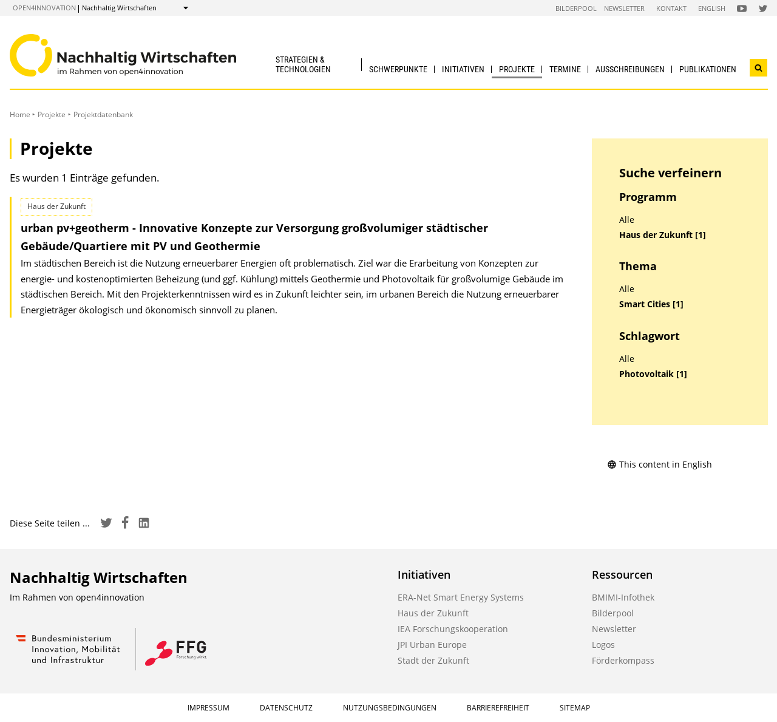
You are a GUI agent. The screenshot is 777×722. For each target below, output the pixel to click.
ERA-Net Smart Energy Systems (461, 597)
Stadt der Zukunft (433, 660)
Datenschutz (286, 708)
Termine (565, 69)
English (711, 8)
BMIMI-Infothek (623, 597)
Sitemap (575, 708)
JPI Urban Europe (432, 644)
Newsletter (624, 8)
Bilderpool (576, 8)
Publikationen (707, 69)
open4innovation (44, 7)
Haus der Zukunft (433, 613)
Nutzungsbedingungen (389, 708)
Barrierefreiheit (498, 708)
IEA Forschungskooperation (453, 629)
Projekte (517, 69)
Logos (603, 644)
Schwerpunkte (398, 69)
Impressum (208, 708)
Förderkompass (623, 660)
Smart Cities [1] (651, 304)
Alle (626, 219)
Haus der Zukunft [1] (662, 235)
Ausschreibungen (630, 69)
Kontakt (671, 8)
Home (20, 114)
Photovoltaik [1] (653, 374)
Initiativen (463, 69)
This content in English (659, 464)
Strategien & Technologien (303, 64)
